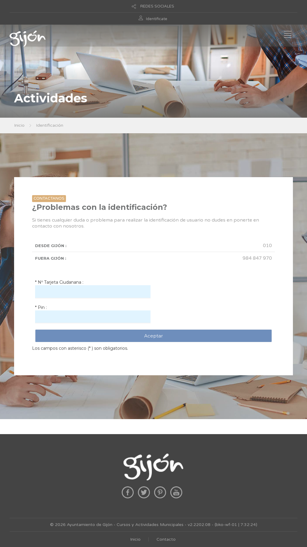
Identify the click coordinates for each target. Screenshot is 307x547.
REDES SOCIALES (157, 6)
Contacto (166, 539)
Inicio (19, 125)
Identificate (156, 19)
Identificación (49, 125)
